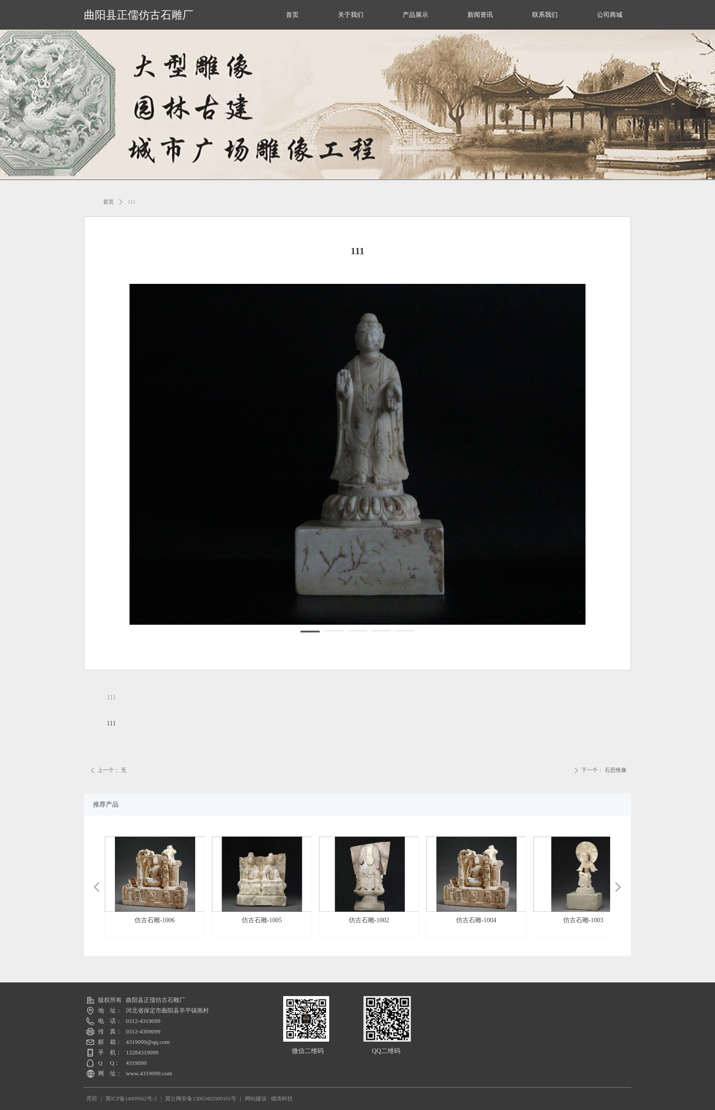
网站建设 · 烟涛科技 (269, 1098)
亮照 (91, 1098)
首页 (108, 202)
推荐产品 (106, 804)
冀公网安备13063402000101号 (200, 1098)
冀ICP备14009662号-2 (131, 1098)
